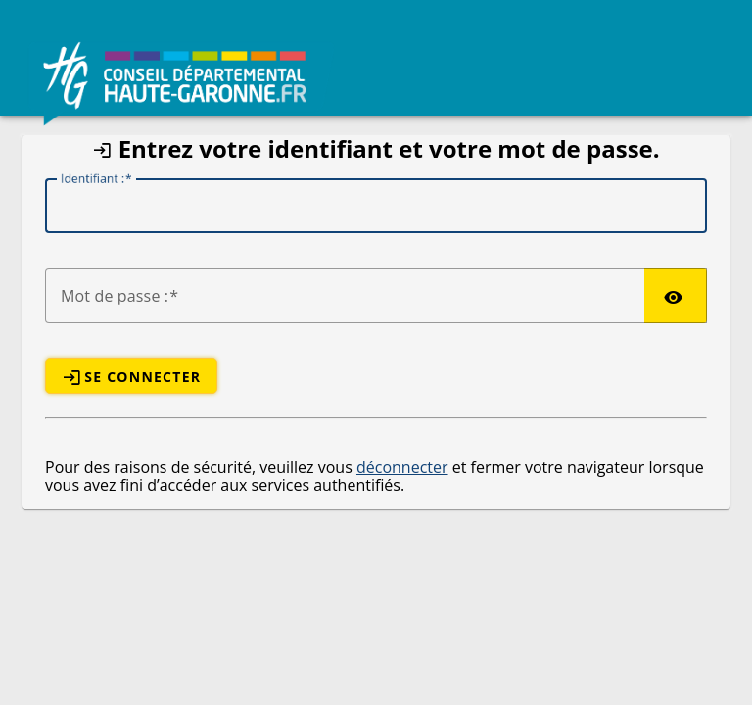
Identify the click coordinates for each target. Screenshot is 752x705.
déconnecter (402, 467)
